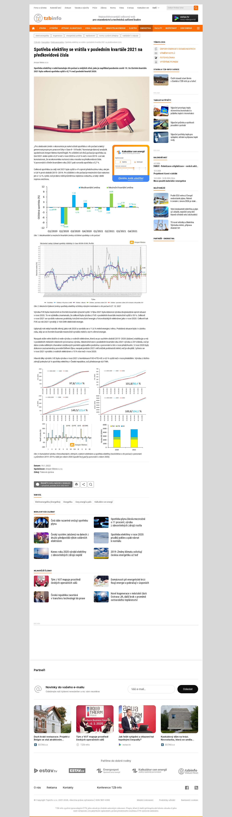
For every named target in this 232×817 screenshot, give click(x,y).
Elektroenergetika (57, 42)
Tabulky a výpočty (82, 8)
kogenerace (57, 36)
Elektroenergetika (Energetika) (48, 502)
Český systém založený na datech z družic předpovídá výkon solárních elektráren (70, 537)
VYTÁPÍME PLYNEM (169, 62)
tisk (76, 484)
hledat (91, 484)
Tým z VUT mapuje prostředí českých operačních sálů (65, 581)
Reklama (52, 787)
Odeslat (187, 689)
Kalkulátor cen (143, 8)
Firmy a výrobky (40, 8)
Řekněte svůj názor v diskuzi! (55, 484)
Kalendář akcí (55, 8)
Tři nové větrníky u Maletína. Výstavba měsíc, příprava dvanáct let (182, 225)
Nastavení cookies (189, 800)
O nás (37, 787)
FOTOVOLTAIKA (167, 57)
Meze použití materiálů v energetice (170, 181)
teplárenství (90, 36)
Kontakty (68, 787)
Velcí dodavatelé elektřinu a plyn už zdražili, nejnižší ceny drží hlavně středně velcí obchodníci (184, 212)
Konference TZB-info (109, 787)
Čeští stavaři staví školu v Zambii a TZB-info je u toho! (183, 79)
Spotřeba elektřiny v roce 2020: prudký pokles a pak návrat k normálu (127, 537)
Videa (121, 8)
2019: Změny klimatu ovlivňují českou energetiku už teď (126, 553)
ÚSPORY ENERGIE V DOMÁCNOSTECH (177, 49)
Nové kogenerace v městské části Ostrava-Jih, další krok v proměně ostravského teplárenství (129, 596)
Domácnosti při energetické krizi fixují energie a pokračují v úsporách (130, 581)
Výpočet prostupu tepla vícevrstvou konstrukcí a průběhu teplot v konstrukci (182, 110)
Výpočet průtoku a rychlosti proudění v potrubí (182, 124)
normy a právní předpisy (109, 36)
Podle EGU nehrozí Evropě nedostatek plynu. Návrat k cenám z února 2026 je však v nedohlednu (183, 198)
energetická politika (74, 36)
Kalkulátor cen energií (104, 502)
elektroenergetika (42, 36)
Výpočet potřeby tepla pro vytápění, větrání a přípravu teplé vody (184, 137)
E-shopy (130, 8)
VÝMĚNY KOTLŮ (167, 53)
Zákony (104, 8)
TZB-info (37, 42)
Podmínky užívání (167, 800)
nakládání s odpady (130, 36)
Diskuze (68, 8)
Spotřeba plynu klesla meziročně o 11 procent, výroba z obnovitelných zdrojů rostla (128, 522)
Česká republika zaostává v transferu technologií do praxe (68, 596)
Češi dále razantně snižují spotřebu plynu (69, 522)
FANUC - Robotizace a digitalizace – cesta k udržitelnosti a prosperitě (176, 166)
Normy (113, 8)
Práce (94, 8)
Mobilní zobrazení (145, 800)
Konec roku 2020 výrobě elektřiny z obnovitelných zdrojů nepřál (68, 553)
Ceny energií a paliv (83, 502)
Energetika (45, 42)
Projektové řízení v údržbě (165, 173)
